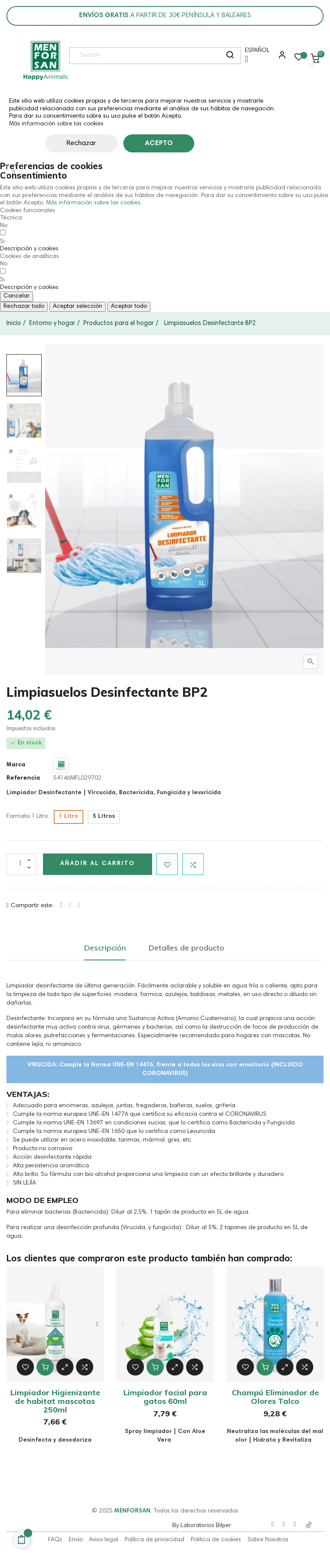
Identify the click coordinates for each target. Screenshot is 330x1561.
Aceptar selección (77, 307)
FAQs (55, 1540)
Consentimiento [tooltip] (33, 175)
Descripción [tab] (105, 948)
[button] (280, 58)
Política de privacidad (154, 1540)
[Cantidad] (21, 864)
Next (97, 1324)
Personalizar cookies (228, 144)
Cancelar (16, 296)
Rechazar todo (23, 307)
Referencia (23, 778)
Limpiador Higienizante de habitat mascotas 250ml (55, 1401)
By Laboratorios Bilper (201, 1525)
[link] (45, 61)
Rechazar (81, 143)
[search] (230, 55)
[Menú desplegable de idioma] (255, 58)
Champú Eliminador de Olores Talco (275, 1397)
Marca (15, 765)
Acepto (159, 143)
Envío (75, 1540)
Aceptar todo (129, 307)
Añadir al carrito (97, 864)
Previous (13, 1324)
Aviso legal (103, 1540)
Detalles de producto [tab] (186, 948)
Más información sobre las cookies (56, 124)
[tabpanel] (55, 1324)
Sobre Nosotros (268, 1540)
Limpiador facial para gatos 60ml (165, 1397)
